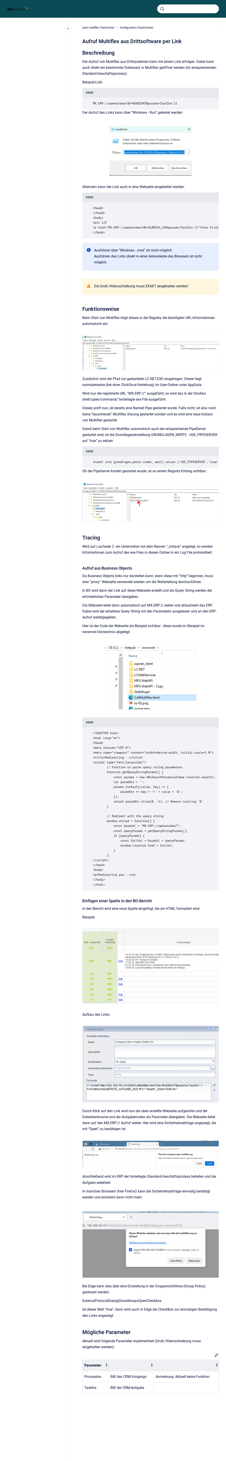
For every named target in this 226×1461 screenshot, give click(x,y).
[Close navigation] (68, 28)
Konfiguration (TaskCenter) (136, 27)
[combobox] (188, 9)
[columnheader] (96, 1365)
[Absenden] (162, 8)
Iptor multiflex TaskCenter (98, 27)
